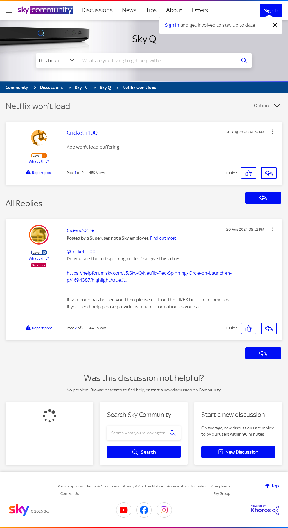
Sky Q (144, 38)
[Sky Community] (45, 10)
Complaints (221, 486)
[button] (273, 132)
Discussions (97, 10)
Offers (200, 10)
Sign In (271, 10)
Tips (151, 10)
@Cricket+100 (81, 251)
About (174, 10)
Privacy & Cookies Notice (143, 486)
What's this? (39, 161)
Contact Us (69, 493)
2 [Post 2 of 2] (76, 328)
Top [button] (275, 486)
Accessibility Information (187, 486)
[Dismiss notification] (275, 25)
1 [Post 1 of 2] (75, 173)
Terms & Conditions (103, 486)
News (129, 10)
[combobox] (156, 60)
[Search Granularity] (57, 60)
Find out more (163, 238)
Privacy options (70, 486)
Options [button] (262, 105)
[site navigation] (9, 10)
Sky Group (221, 493)
